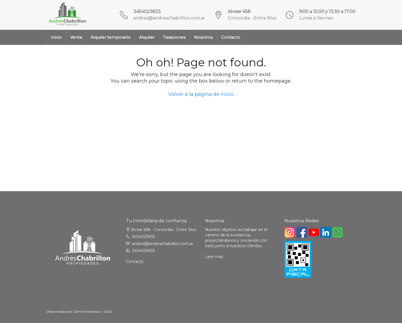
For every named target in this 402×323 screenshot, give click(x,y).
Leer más (214, 256)
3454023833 (147, 11)
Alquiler (147, 37)
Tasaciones (174, 37)
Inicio (56, 37)
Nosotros (203, 37)
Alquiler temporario (110, 37)
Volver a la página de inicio (201, 94)
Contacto (230, 37)
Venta (76, 37)
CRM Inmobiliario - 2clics (92, 311)
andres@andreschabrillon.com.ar (169, 18)
